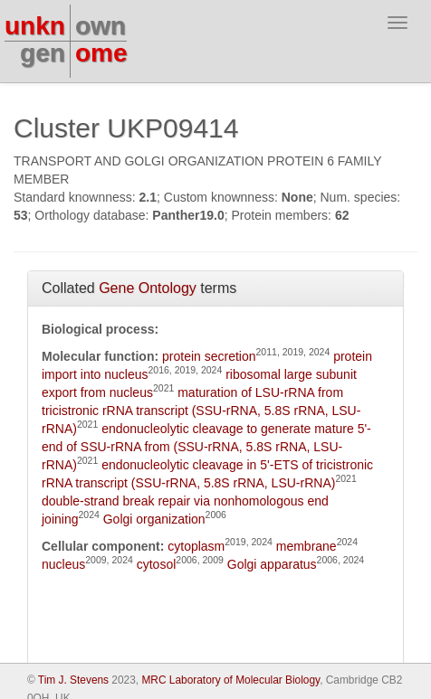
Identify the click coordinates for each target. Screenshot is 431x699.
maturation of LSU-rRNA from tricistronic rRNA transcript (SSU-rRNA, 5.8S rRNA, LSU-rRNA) (201, 410)
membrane (306, 546)
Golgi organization (154, 519)
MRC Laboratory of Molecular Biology (230, 680)
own (100, 26)
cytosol (157, 564)
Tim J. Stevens (73, 680)
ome (101, 53)
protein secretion (209, 356)
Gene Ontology (147, 288)
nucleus (63, 564)
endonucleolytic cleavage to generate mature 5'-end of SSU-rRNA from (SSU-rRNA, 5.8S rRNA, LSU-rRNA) (206, 446)
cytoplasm (196, 546)
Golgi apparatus (272, 564)
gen (42, 53)
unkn (35, 26)
